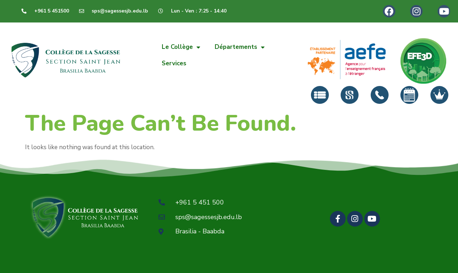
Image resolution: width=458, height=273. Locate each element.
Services (174, 63)
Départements (240, 47)
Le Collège (181, 47)
